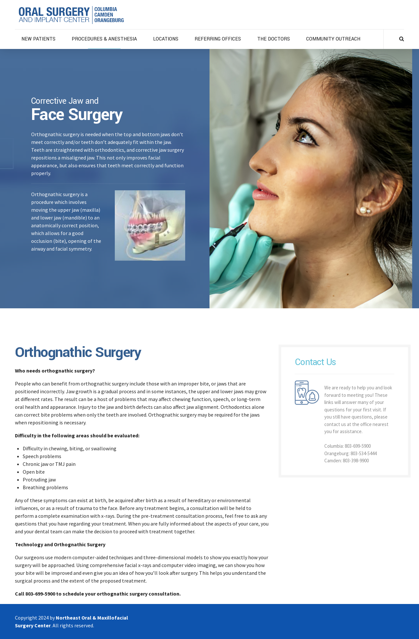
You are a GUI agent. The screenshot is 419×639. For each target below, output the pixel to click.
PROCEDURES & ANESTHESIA (104, 39)
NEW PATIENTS (38, 39)
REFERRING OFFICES (218, 39)
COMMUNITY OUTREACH (333, 39)
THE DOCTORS (273, 39)
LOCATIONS (165, 39)
